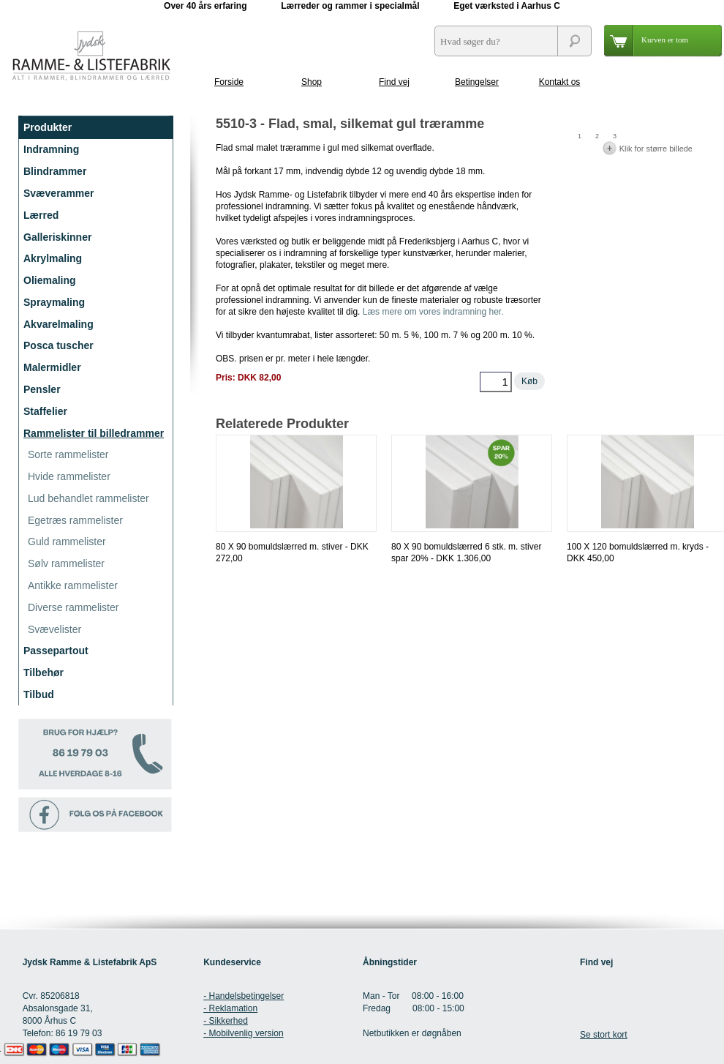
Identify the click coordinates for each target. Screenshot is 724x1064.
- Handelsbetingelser (243, 996)
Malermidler (52, 367)
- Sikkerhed (225, 1021)
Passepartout (55, 650)
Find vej (394, 82)
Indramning (51, 149)
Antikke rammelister (73, 585)
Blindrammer (54, 171)
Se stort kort (603, 1035)
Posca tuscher (58, 345)
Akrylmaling (52, 258)
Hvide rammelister (69, 476)
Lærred (41, 215)
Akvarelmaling (58, 324)
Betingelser (477, 82)
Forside (229, 82)
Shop (311, 82)
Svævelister (54, 629)
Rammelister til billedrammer (93, 433)
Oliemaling (49, 280)
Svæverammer (58, 193)
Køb (529, 381)
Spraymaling (54, 302)
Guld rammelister (67, 541)
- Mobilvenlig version (243, 1033)
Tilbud (38, 694)
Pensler (42, 389)
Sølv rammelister (66, 563)
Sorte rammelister (68, 454)
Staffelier (45, 411)
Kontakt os (560, 82)
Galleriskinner (57, 237)
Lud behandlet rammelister (88, 498)
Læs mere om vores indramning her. (433, 312)
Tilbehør (43, 672)
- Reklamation (230, 1008)
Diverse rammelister (73, 607)
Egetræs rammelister (75, 520)
